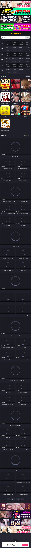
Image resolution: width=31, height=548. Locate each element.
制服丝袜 (8, 55)
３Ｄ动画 (28, 47)
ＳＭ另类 (28, 50)
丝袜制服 (14, 50)
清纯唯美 (14, 61)
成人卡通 (21, 53)
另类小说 (14, 66)
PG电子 (7, 42)
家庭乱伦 (14, 64)
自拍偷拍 (14, 47)
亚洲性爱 (8, 53)
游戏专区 (28, 42)
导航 (2, 70)
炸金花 (14, 44)
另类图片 (28, 61)
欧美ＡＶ (21, 47)
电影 (2, 54)
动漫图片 (28, 58)
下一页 (17, 499)
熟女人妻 (8, 50)
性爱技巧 (28, 66)
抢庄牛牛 (28, 44)
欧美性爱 (28, 53)
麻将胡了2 (7, 44)
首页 (8, 499)
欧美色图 (21, 58)
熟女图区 (21, 61)
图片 (2, 59)
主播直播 (21, 50)
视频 (2, 48)
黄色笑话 (21, 66)
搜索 (28, 37)
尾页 (22, 499)
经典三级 (14, 55)
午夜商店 (14, 69)
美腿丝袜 (8, 61)
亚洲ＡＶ (8, 47)
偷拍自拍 (14, 53)
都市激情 (8, 64)
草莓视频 (21, 69)
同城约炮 (8, 69)
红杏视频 (8, 72)
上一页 (13, 499)
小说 (2, 65)
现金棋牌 (21, 44)
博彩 (2, 43)
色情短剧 (14, 72)
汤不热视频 (27, 69)
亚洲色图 (14, 58)
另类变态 (28, 55)
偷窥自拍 (8, 58)
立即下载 (25, 545)
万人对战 (21, 42)
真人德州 (14, 42)
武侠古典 (28, 64)
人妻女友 (21, 64)
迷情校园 (8, 66)
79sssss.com (15, 33)
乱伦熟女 (21, 55)
